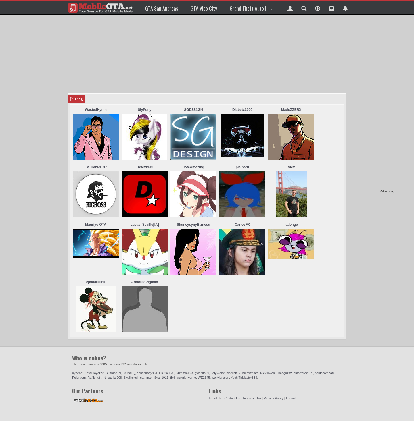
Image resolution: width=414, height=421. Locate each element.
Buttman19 (113, 373)
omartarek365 (303, 373)
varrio (192, 377)
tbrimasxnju (178, 377)
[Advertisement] (372, 103)
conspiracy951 (147, 373)
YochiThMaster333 (244, 377)
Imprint (291, 398)
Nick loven (267, 373)
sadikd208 (115, 377)
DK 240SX (166, 373)
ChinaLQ (129, 373)
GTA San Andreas (163, 8)
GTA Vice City (206, 8)
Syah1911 (161, 377)
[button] (290, 7)
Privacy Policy (273, 398)
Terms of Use (251, 398)
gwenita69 (202, 373)
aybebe (77, 373)
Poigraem (79, 377)
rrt (104, 377)
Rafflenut (94, 377)
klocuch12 (233, 373)
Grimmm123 (184, 373)
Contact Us (232, 398)
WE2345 (204, 377)
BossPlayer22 (94, 373)
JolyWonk (218, 373)
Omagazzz (284, 373)
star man (146, 377)
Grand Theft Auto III (251, 8)
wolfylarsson (220, 377)
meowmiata (250, 373)
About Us (215, 398)
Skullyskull (131, 377)
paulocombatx (325, 373)
